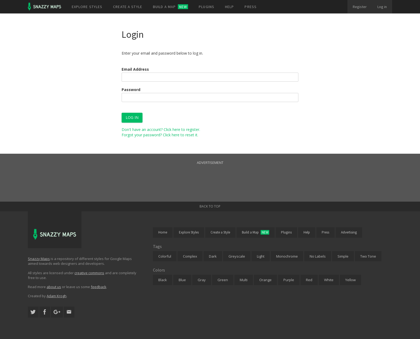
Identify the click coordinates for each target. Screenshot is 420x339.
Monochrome (287, 256)
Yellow (350, 279)
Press (251, 6)
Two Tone (368, 256)
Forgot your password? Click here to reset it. (160, 134)
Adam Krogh (56, 295)
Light (260, 256)
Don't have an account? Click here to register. (161, 129)
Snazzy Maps (39, 258)
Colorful (164, 256)
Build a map (170, 6)
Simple (343, 256)
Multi (244, 279)
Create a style (127, 6)
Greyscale (236, 256)
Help (229, 6)
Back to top (210, 206)
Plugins (206, 6)
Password (131, 89)
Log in (382, 6)
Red (309, 279)
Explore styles (87, 6)
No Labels (318, 256)
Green (223, 279)
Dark (213, 256)
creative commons (89, 272)
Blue (182, 279)
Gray (202, 279)
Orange (265, 279)
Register (360, 6)
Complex (190, 256)
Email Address (135, 69)
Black (162, 279)
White (328, 279)
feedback (98, 286)
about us (54, 286)
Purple (288, 279)
